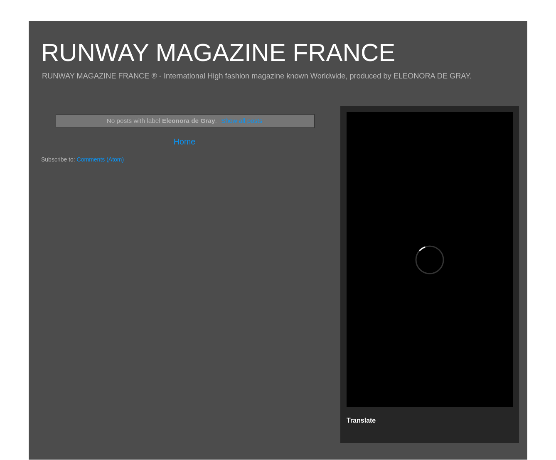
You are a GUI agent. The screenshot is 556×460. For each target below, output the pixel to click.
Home (184, 141)
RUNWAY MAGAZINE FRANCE (218, 52)
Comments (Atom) (100, 159)
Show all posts (241, 120)
